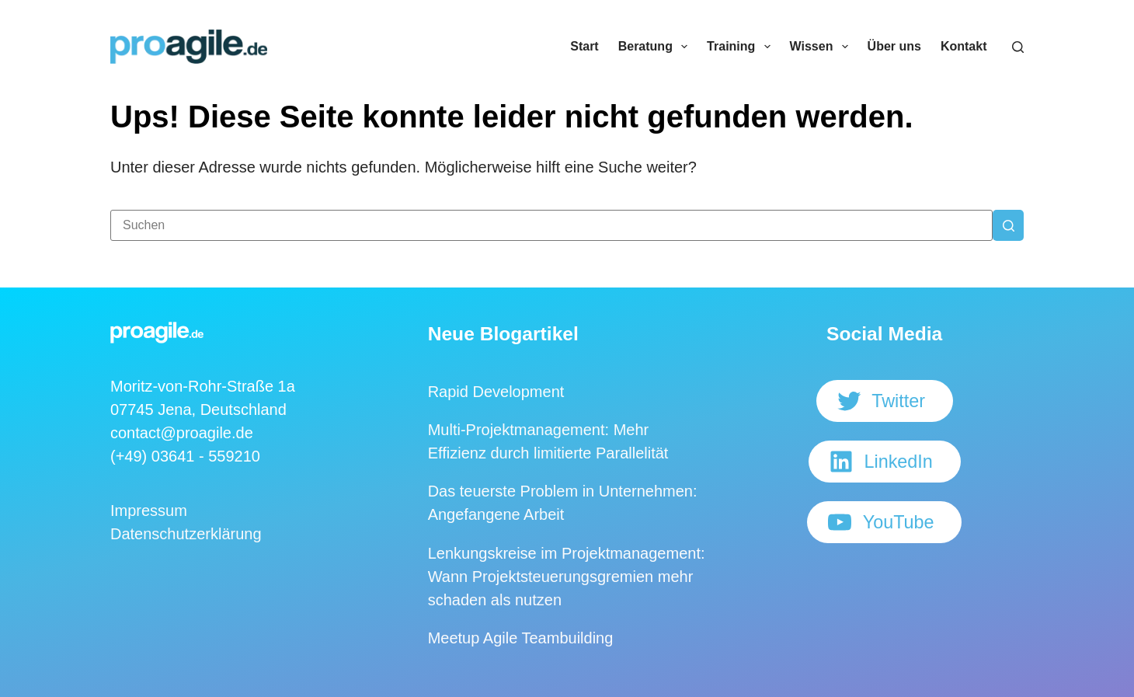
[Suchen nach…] (551, 225)
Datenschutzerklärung (186, 533)
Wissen (822, 46)
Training (741, 46)
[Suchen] (1018, 47)
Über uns (894, 46)
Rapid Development (496, 391)
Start (584, 46)
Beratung (656, 46)
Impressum (148, 510)
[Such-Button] (1008, 225)
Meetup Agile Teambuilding (521, 637)
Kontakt (964, 46)
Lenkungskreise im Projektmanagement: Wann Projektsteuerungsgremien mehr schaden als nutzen (566, 576)
